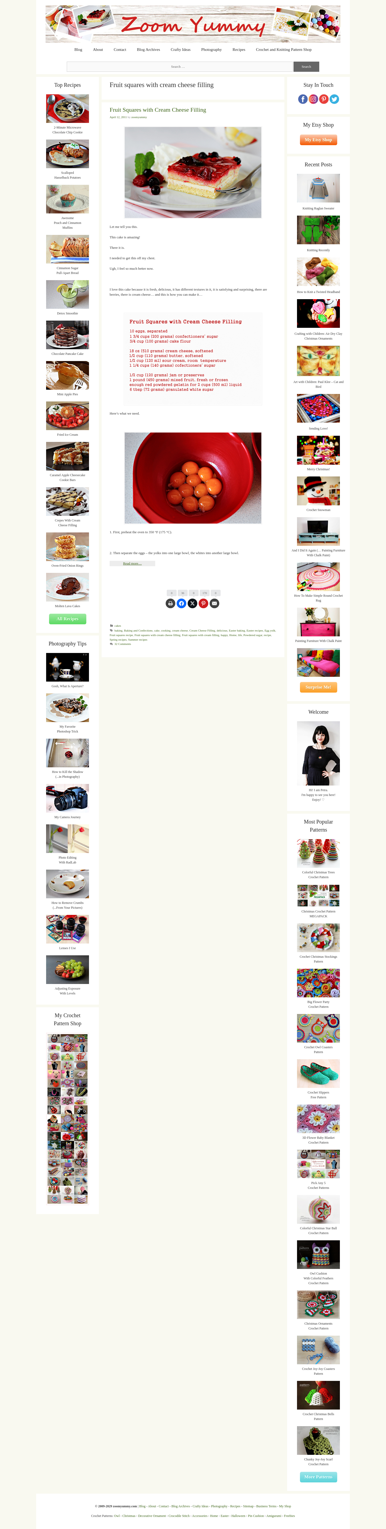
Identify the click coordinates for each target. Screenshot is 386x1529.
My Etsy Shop (318, 139)
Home (232, 635)
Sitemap (248, 1506)
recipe (267, 635)
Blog (78, 49)
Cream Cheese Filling (202, 630)
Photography (211, 49)
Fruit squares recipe (121, 635)
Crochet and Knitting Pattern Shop (283, 49)
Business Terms (266, 1506)
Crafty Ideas (181, 49)
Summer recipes (137, 639)
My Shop (285, 1506)
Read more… (132, 563)
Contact (120, 49)
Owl (117, 1516)
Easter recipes (255, 630)
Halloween (238, 1516)
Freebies (289, 1516)
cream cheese (180, 630)
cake (156, 630)
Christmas (129, 1516)
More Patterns (319, 1476)
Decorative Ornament (152, 1516)
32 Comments (122, 643)
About (98, 49)
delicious (222, 630)
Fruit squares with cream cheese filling (157, 635)
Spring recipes (118, 639)
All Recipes (68, 618)
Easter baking (237, 630)
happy (224, 635)
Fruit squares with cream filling (200, 635)
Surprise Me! (318, 687)
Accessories (199, 1516)
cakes (117, 625)
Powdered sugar (252, 635)
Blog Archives (148, 49)
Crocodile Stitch (179, 1516)
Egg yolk (270, 630)
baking (118, 630)
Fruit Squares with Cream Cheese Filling (158, 109)
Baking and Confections (138, 630)
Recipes (239, 49)
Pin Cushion (256, 1516)
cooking (166, 630)
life (240, 635)
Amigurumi (273, 1516)
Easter (225, 1516)
